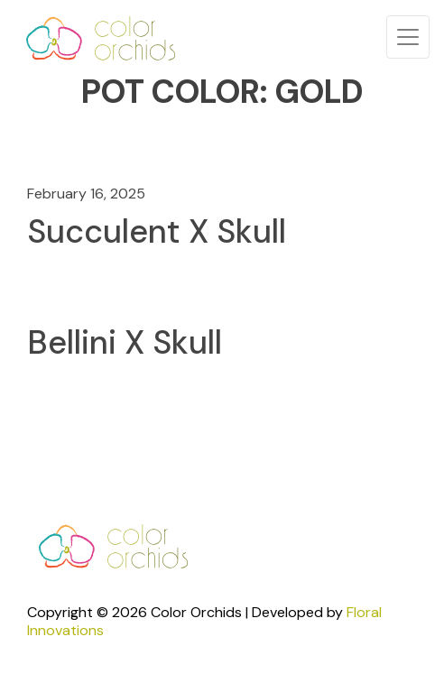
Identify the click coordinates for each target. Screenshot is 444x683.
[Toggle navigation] (408, 37)
